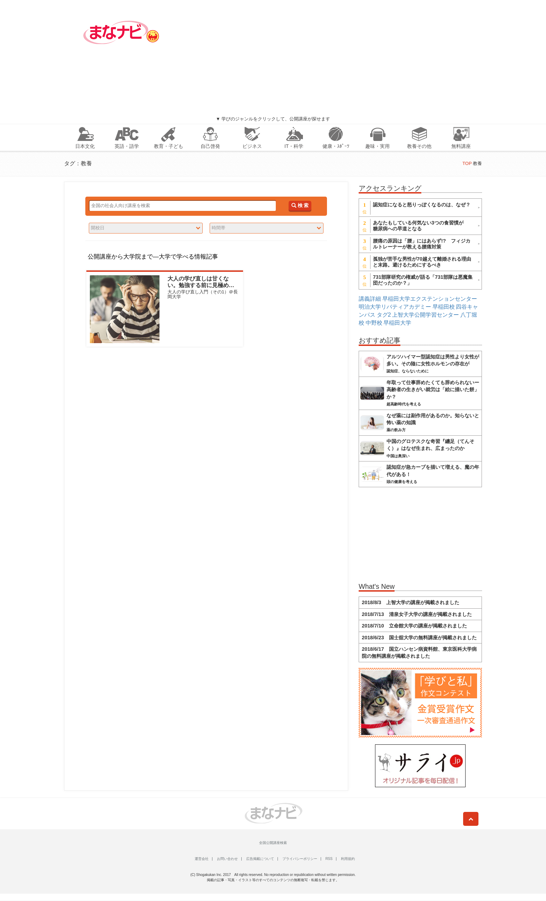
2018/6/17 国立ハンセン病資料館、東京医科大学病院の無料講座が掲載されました (419, 652)
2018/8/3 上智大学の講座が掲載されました (410, 602)
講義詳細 (370, 299)
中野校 (374, 323)
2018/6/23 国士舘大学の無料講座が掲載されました (419, 637)
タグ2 (384, 315)
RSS (329, 859)
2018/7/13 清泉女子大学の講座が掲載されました (417, 614)
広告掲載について (260, 859)
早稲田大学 (397, 323)
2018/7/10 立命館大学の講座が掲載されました (414, 626)
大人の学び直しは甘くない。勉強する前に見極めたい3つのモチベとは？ (200, 285)
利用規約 (348, 859)
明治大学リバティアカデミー (395, 307)
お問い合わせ (227, 859)
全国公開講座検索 (273, 843)
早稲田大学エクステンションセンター (429, 299)
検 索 (300, 205)
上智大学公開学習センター (425, 315)
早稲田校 (443, 307)
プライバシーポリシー (299, 859)
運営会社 (202, 859)
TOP (466, 163)
